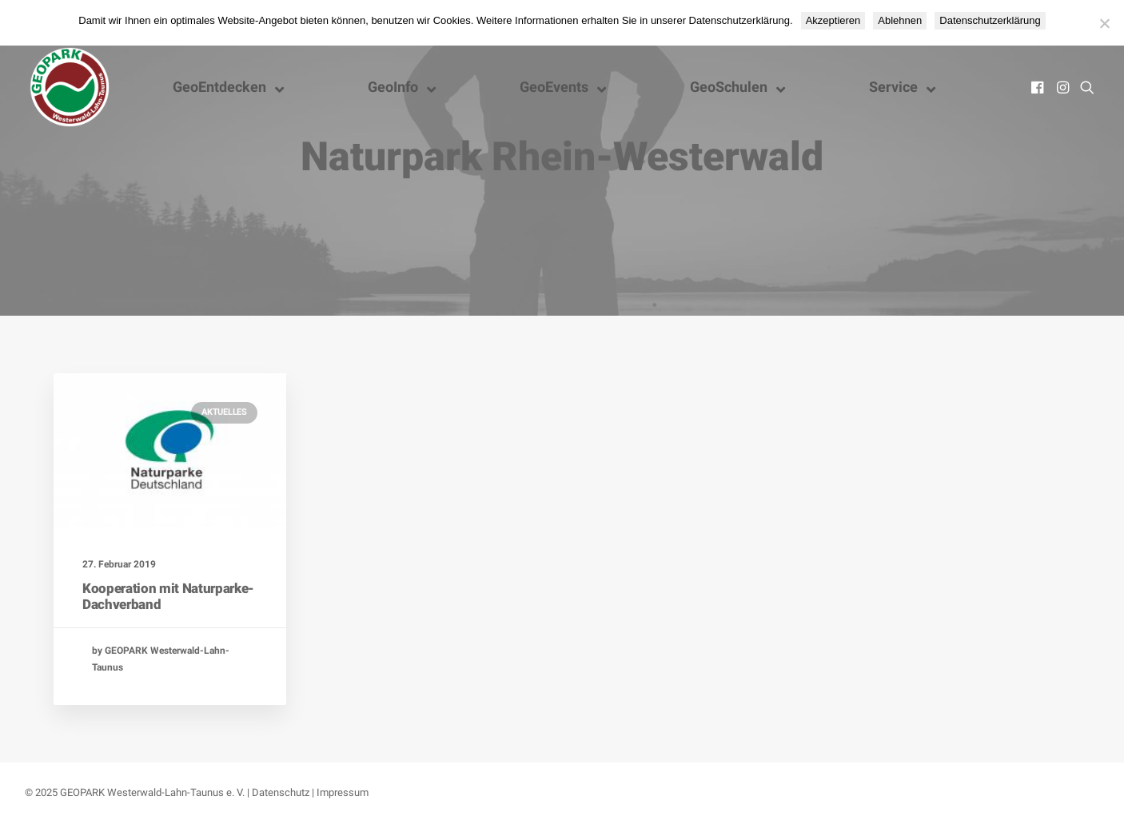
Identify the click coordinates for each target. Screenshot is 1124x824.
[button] (1039, 87)
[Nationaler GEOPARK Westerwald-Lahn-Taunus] (70, 87)
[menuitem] (1039, 87)
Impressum (343, 792)
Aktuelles (224, 412)
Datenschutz (280, 792)
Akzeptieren (833, 20)
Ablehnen (900, 20)
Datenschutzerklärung (989, 20)
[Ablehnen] (1104, 23)
